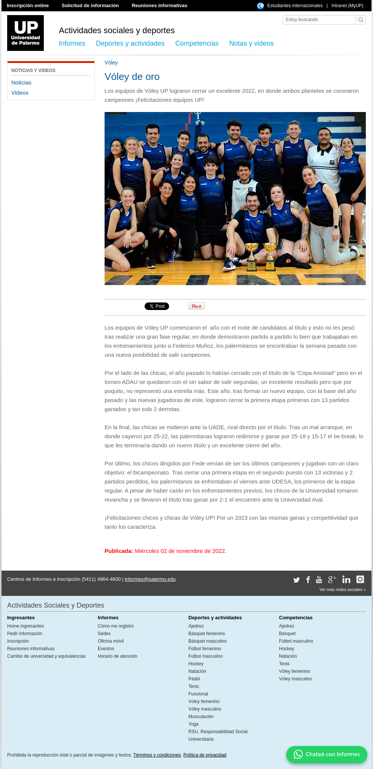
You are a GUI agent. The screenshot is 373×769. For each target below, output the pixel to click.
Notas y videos (251, 43)
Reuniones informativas (159, 5)
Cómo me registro (116, 626)
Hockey (195, 663)
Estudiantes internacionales (295, 5)
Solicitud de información (90, 5)
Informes (72, 43)
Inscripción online (28, 5)
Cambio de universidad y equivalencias (46, 656)
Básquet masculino (207, 641)
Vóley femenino (204, 701)
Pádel (194, 679)
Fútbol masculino (205, 656)
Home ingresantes (25, 626)
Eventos (106, 648)
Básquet (287, 633)
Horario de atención (117, 656)
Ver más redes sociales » (342, 589)
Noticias (21, 82)
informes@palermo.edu (150, 579)
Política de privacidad (205, 755)
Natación (197, 671)
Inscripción (18, 641)
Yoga (193, 724)
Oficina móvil (111, 641)
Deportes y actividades (130, 43)
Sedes (104, 633)
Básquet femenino (206, 633)
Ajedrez (196, 626)
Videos (20, 92)
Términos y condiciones (157, 755)
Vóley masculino (204, 709)
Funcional (198, 694)
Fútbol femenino (204, 648)
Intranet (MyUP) (347, 5)
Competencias (197, 43)
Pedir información (24, 633)
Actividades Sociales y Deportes (55, 605)
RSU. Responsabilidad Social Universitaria (218, 735)
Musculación (201, 716)
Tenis (193, 686)
